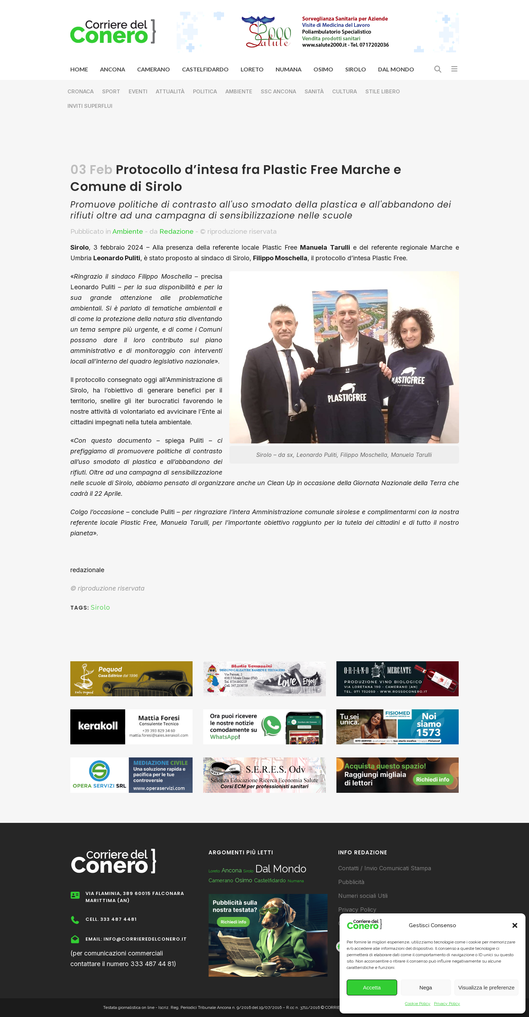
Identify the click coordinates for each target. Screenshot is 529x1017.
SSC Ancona (278, 91)
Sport (111, 91)
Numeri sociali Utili (363, 895)
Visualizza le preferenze (486, 987)
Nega (425, 987)
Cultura (344, 91)
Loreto (214, 871)
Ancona (232, 870)
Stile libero (382, 91)
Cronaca (80, 91)
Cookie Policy (417, 1003)
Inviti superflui (89, 106)
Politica (205, 91)
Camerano (220, 880)
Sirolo (100, 607)
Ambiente (238, 91)
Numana (296, 881)
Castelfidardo (270, 880)
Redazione (176, 231)
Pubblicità (351, 881)
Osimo (243, 880)
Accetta (372, 987)
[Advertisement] (264, 140)
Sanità (314, 91)
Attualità (170, 91)
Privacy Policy (447, 1003)
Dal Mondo (280, 868)
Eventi (138, 91)
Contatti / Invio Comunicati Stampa (384, 868)
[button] (514, 925)
